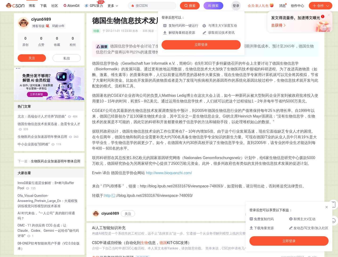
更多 (113, 6)
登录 (236, 6)
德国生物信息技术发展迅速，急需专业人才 (49, 126)
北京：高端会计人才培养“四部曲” (47, 116)
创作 (320, 6)
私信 (66, 58)
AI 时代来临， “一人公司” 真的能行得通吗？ (46, 215)
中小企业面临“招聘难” (39, 144)
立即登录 (201, 44)
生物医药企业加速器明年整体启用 (48, 137)
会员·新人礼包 (261, 5)
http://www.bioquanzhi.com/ (169, 173)
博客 (32, 6)
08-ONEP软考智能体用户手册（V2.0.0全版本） (49, 245)
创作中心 (297, 6)
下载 (43, 6)
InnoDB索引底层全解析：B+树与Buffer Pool (46, 185)
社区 (54, 6)
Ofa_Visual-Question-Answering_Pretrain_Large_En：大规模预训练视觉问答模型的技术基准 (47, 201)
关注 (128, 214)
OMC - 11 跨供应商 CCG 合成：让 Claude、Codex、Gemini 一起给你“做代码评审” (48, 230)
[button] (45, 96)
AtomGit (71, 5)
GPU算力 (94, 4)
